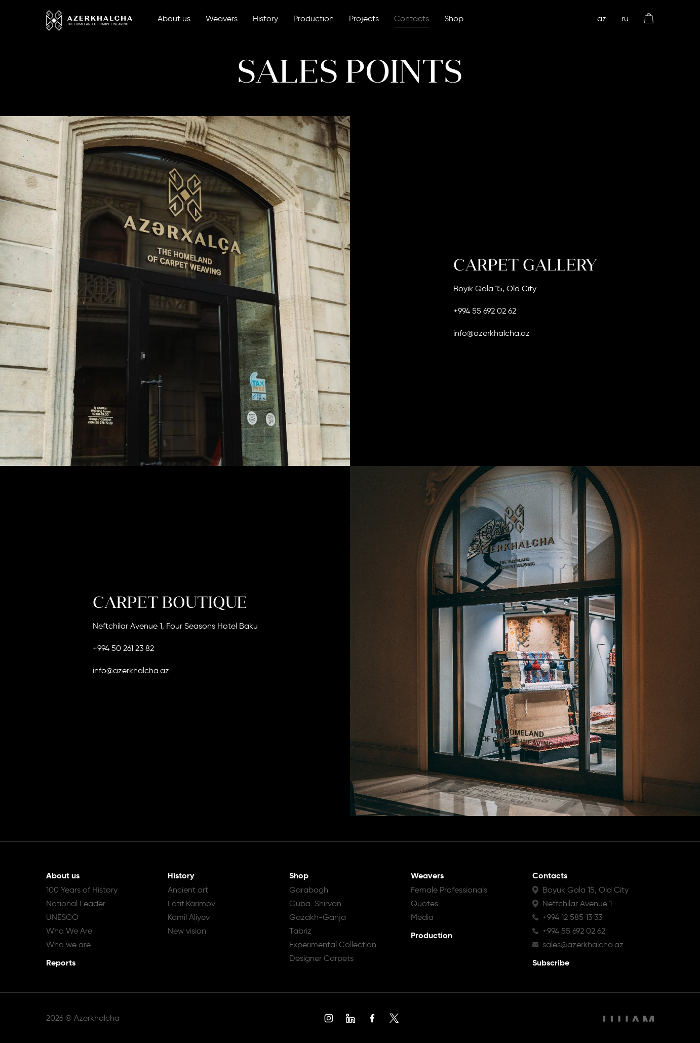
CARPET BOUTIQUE (170, 602)
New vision (187, 931)
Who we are (68, 944)
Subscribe (550, 962)
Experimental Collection (332, 944)
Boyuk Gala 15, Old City (585, 890)
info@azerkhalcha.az (491, 333)
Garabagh (308, 890)
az (601, 18)
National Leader (75, 903)
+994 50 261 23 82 (123, 648)
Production (313, 18)
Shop (453, 18)
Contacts (411, 18)
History (265, 18)
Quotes (424, 903)
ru (625, 18)
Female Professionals (449, 890)
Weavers (222, 18)
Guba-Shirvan (315, 903)
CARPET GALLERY (525, 265)
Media (422, 917)
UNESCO (62, 917)
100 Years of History (82, 890)
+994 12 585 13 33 (572, 917)
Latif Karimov (191, 903)
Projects (364, 18)
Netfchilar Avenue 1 (577, 903)
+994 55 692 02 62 (484, 311)
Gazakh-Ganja (317, 917)
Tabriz (300, 931)
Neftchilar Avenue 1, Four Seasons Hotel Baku (175, 626)
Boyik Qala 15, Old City (494, 288)
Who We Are (69, 931)
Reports (60, 962)
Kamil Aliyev (189, 917)
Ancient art (188, 890)
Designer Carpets (321, 958)
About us (174, 18)
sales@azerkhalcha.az (583, 944)
